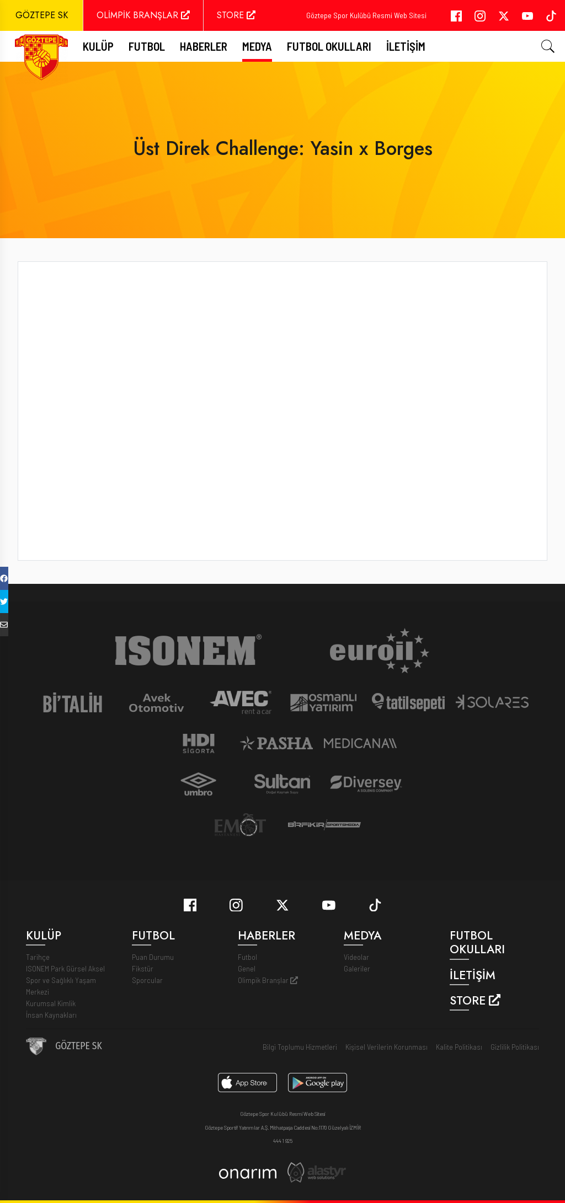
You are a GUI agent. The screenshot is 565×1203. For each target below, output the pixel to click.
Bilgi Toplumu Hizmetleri (300, 1046)
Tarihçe (38, 957)
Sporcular (147, 980)
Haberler (203, 46)
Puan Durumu (153, 957)
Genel (246, 968)
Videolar (356, 957)
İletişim (405, 46)
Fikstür (142, 968)
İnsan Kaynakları (51, 1014)
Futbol (247, 957)
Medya (257, 46)
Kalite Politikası (459, 1046)
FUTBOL (147, 46)
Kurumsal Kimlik (51, 1003)
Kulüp (98, 46)
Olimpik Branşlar (268, 980)
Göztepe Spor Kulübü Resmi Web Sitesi (366, 15)
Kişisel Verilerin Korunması (386, 1046)
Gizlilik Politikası (515, 1046)
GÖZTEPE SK (41, 15)
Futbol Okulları (329, 46)
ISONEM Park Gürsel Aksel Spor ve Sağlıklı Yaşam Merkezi (65, 980)
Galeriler (357, 968)
